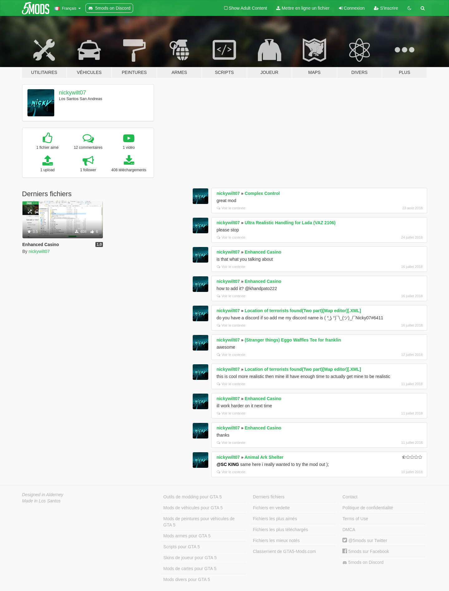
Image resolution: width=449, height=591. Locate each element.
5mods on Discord (363, 562)
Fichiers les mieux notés (276, 540)
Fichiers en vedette (271, 507)
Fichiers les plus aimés (275, 518)
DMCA (348, 529)
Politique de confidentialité (367, 507)
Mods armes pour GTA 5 (186, 535)
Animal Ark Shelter (263, 457)
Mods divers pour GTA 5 (186, 579)
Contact (349, 496)
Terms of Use (355, 518)
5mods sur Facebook (365, 551)
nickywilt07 (72, 93)
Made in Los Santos (41, 500)
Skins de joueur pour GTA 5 (190, 557)
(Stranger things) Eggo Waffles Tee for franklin (293, 339)
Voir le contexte (231, 208)
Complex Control (262, 193)
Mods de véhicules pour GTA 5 (193, 507)
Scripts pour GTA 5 (181, 546)
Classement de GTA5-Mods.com (284, 551)
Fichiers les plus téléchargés (280, 529)
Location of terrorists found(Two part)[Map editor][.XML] (303, 310)
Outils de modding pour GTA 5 (192, 496)
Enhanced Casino (263, 251)
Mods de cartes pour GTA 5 (189, 568)
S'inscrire (386, 8)
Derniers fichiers (268, 496)
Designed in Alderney (43, 494)
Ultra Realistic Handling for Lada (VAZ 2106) (290, 222)
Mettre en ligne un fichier (302, 8)
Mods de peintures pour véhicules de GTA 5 (199, 521)
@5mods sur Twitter (364, 540)
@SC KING (227, 464)
